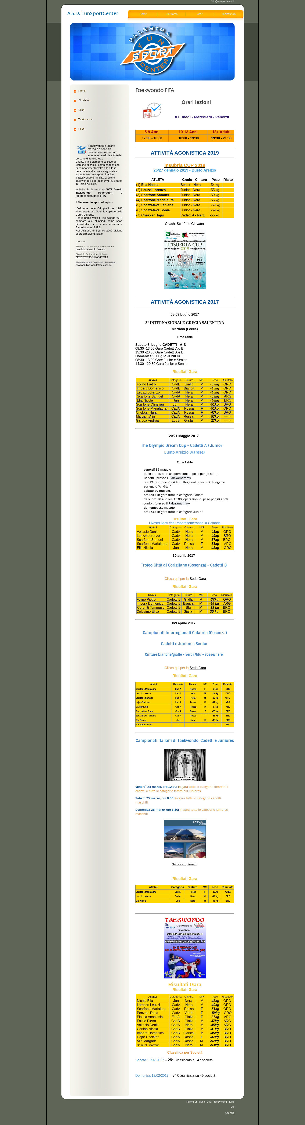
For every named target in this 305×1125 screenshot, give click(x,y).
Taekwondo (220, 1101)
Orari (209, 1101)
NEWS (230, 1101)
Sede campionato (184, 864)
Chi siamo (199, 1101)
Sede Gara (198, 579)
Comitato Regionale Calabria (90, 249)
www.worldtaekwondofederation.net (94, 265)
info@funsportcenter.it (223, 1)
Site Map (229, 1112)
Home (189, 1101)
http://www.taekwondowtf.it (92, 257)
